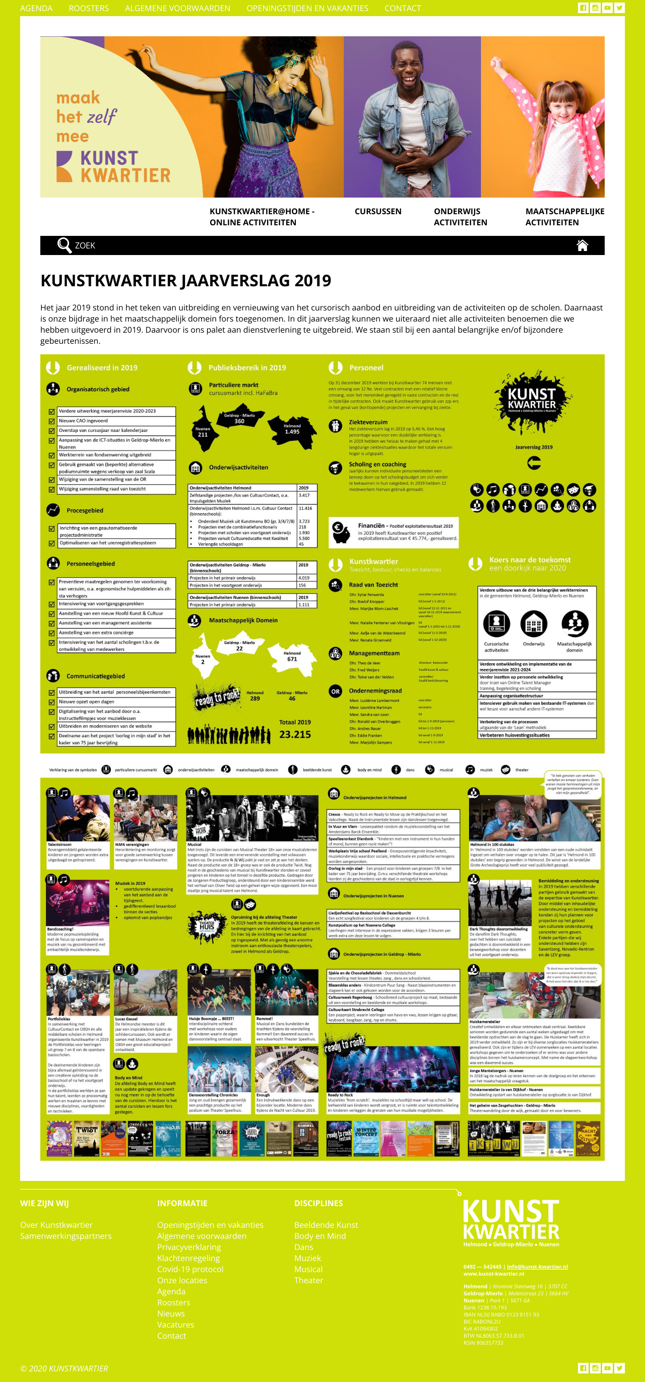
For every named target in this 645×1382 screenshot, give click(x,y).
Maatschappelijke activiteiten (565, 217)
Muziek (307, 1258)
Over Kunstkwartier (56, 1224)
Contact (402, 8)
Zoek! (72, 245)
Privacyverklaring (189, 1246)
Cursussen (378, 211)
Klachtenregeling (188, 1258)
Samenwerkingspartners (66, 1235)
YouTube (607, 8)
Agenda (36, 8)
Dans (303, 1246)
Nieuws (171, 1313)
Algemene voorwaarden (177, 8)
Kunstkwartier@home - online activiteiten (262, 217)
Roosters (89, 8)
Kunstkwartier (582, 245)
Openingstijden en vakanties (307, 8)
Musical (308, 1269)
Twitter (619, 8)
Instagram (595, 8)
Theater (309, 1280)
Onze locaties (182, 1280)
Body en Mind (320, 1235)
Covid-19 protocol (190, 1269)
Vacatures (176, 1324)
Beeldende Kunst (326, 1224)
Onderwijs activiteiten (460, 217)
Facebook (583, 8)
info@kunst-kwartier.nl (537, 1267)
